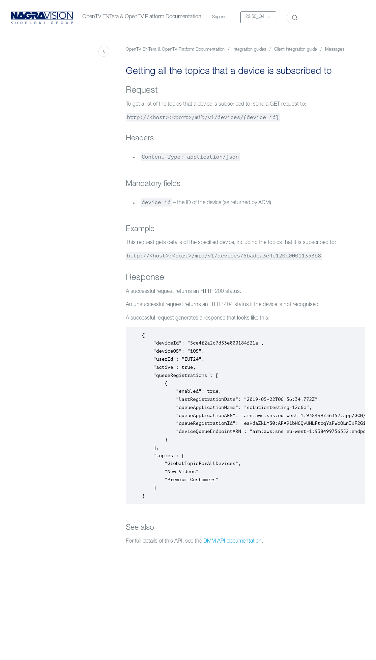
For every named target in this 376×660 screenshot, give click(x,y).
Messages (334, 50)
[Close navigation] (103, 51)
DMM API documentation (232, 541)
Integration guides (249, 50)
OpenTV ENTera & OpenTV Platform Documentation (141, 17)
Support (219, 17)
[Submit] (294, 17)
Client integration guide (295, 50)
